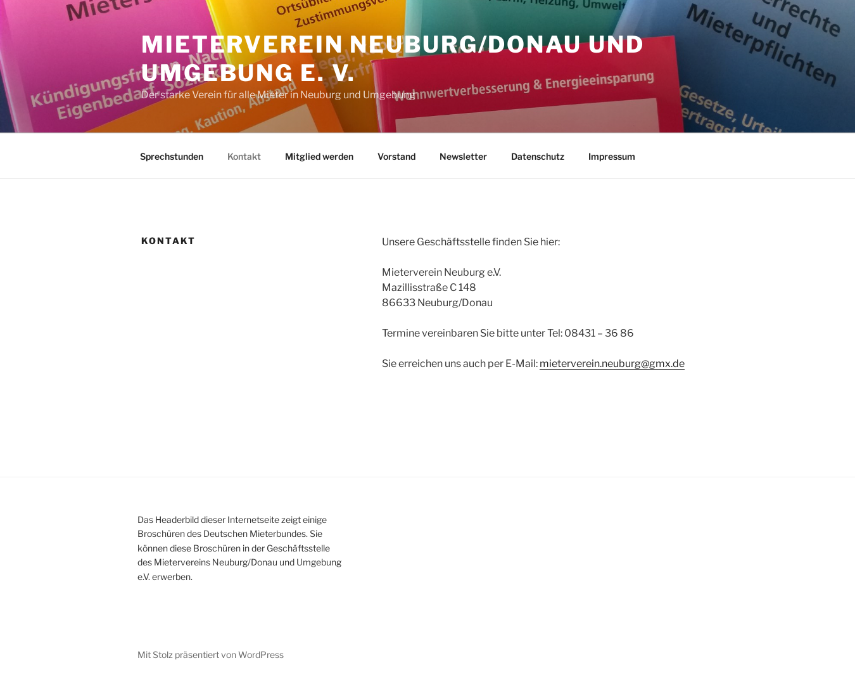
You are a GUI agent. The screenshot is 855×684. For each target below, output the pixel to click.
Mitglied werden (319, 156)
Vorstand (396, 156)
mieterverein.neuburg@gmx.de (612, 364)
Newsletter (463, 156)
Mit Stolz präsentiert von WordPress (210, 654)
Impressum (611, 156)
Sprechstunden (171, 156)
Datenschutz (537, 156)
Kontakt (244, 156)
